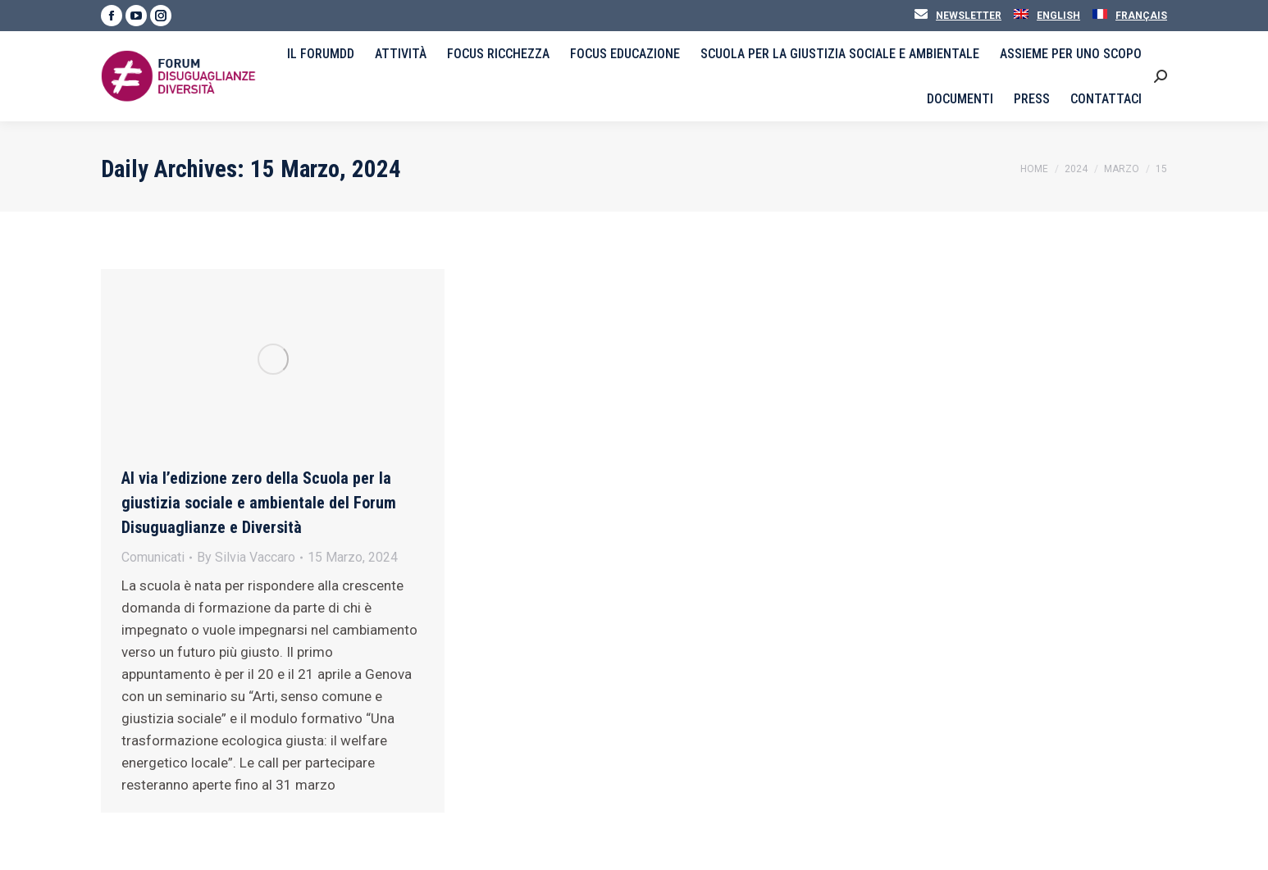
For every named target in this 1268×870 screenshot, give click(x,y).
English (1058, 15)
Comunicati (153, 557)
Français (1141, 15)
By (246, 557)
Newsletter (968, 15)
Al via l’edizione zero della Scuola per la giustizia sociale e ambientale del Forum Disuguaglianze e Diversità (258, 502)
